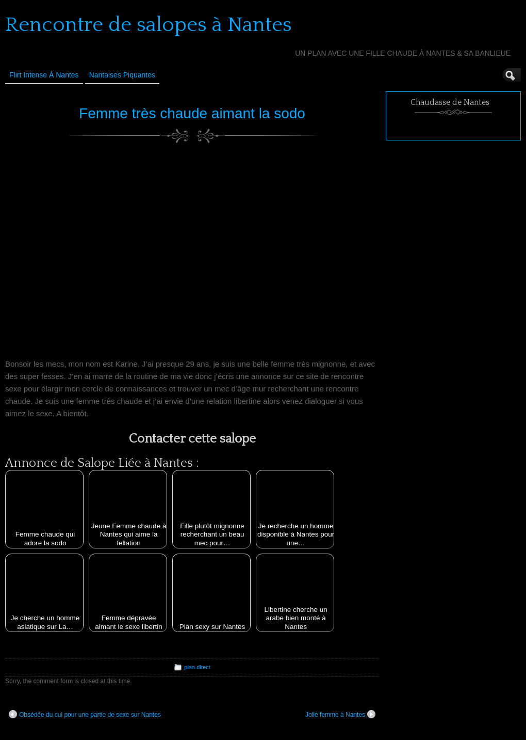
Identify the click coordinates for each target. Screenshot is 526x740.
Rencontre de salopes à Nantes (148, 24)
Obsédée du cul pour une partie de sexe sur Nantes (85, 714)
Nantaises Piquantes (122, 75)
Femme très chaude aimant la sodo (192, 113)
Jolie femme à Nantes (340, 714)
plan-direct (197, 667)
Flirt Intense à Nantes (44, 75)
